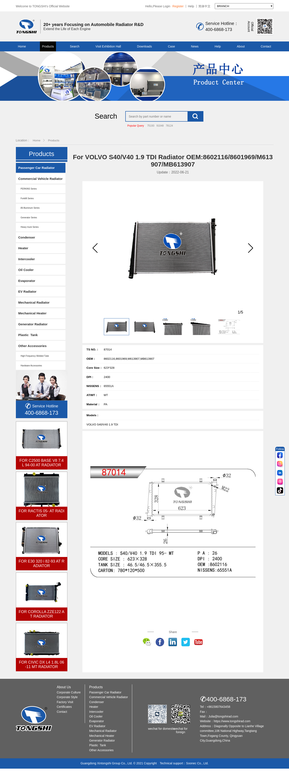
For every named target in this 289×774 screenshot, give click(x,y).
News (194, 46)
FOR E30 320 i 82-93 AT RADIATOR (41, 568)
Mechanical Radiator (34, 306)
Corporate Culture (68, 697)
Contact (266, 46)
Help (191, 6)
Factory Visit (65, 707)
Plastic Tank (28, 339)
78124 (169, 128)
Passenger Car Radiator (36, 170)
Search (74, 46)
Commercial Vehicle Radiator (40, 181)
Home (22, 46)
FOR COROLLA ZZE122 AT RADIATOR (41, 618)
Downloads (144, 46)
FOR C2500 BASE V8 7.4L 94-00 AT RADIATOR (41, 467)
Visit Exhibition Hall (108, 46)
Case (171, 46)
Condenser (26, 241)
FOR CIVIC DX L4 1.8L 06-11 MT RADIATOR (41, 669)
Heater (23, 252)
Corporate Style (67, 702)
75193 (150, 128)
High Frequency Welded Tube (33, 360)
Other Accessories (32, 350)
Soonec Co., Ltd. (197, 768)
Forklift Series (26, 201)
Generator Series (27, 221)
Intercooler (26, 263)
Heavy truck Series (28, 230)
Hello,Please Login (157, 6)
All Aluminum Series (29, 211)
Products (48, 46)
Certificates (64, 712)
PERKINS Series (27, 192)
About (241, 46)
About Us (64, 692)
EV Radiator (27, 295)
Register (178, 6)
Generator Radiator (33, 328)
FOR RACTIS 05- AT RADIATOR (41, 518)
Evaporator (26, 284)
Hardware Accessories (30, 370)
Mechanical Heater (32, 317)
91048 (159, 128)
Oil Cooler (26, 273)
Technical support (171, 768)
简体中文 (204, 6)
